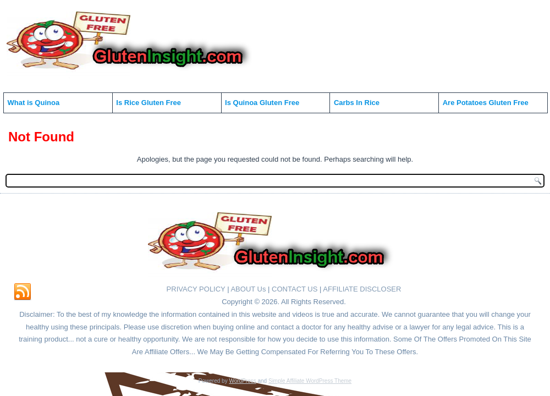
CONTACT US (294, 289)
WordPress (242, 381)
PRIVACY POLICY (196, 289)
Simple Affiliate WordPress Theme (309, 381)
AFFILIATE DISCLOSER (362, 289)
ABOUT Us (248, 289)
